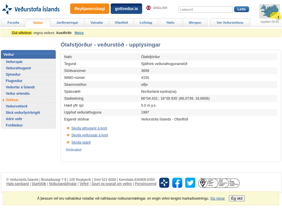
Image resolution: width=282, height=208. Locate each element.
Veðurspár (14, 62)
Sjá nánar (217, 198)
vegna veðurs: (42, 33)
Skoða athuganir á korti (89, 128)
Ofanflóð (121, 22)
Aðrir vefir (14, 119)
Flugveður (14, 81)
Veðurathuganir (18, 68)
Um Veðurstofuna (230, 22)
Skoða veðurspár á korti (89, 135)
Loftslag (146, 22)
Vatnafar (96, 22)
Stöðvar (12, 100)
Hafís (171, 22)
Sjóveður (13, 75)
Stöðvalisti (73, 150)
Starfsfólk (39, 184)
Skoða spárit (81, 142)
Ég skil (236, 198)
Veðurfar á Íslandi (20, 87)
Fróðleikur (14, 125)
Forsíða (13, 22)
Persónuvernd (146, 184)
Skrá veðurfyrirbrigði (23, 113)
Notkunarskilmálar (63, 184)
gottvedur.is (126, 8)
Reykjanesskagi (90, 8)
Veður (37, 23)
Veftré (83, 184)
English (160, 8)
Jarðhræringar (67, 22)
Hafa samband (17, 184)
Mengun (195, 22)
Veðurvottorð (16, 106)
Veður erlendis (18, 94)
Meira (79, 33)
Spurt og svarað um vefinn (112, 184)
